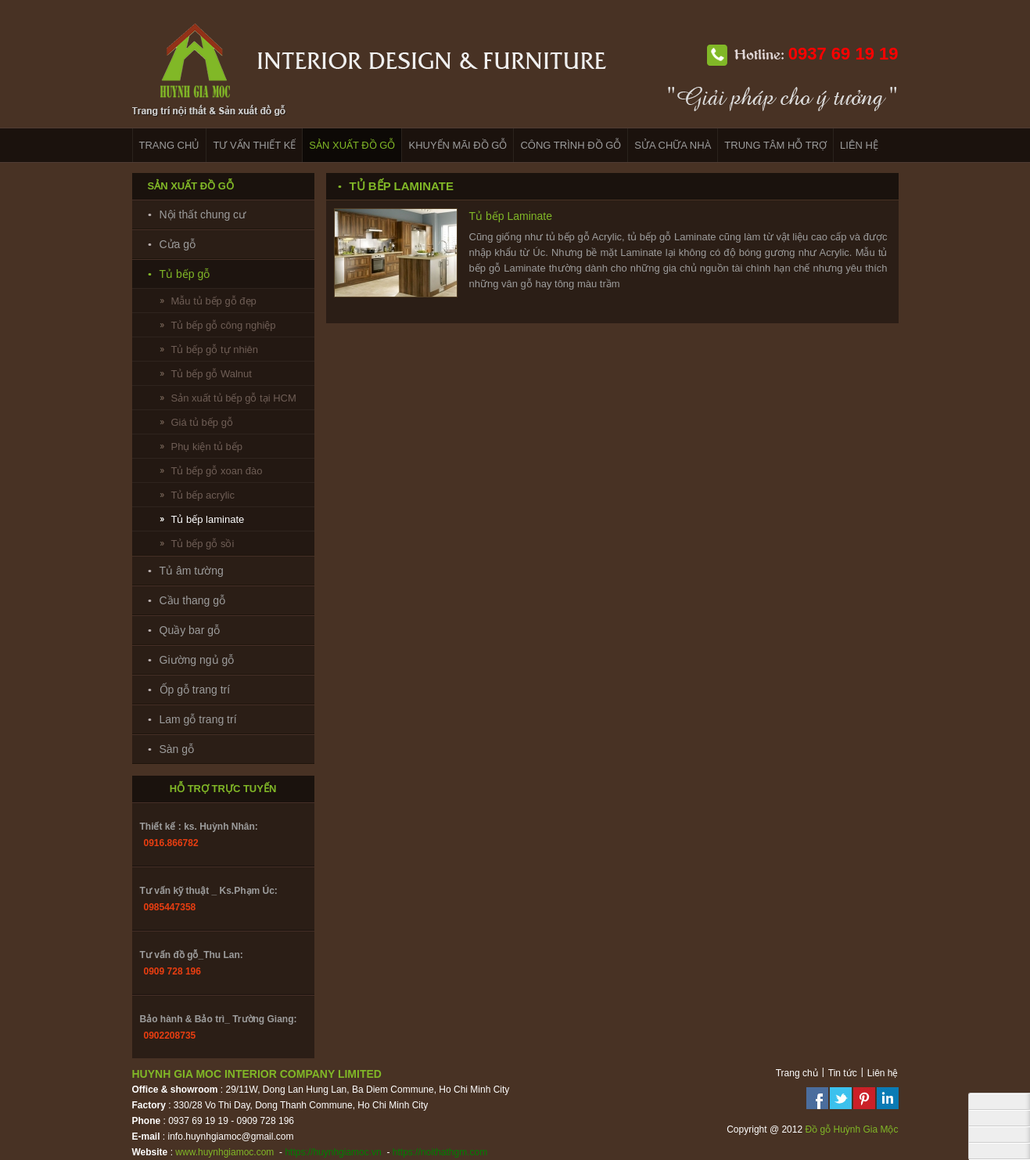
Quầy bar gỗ (190, 630)
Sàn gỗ (177, 749)
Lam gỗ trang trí (198, 719)
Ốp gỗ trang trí (195, 689)
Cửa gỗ (178, 244)
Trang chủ (797, 1073)
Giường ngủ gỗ (197, 660)
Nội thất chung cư (203, 214)
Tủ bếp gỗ (185, 274)
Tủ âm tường (192, 570)
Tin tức (842, 1073)
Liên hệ (883, 1073)
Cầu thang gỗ (193, 600)
